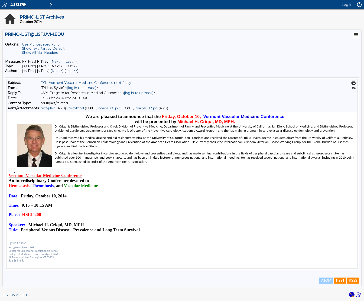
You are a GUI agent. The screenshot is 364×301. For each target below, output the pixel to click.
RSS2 (353, 280)
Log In (347, 5)
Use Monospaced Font (40, 44)
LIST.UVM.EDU (15, 295)
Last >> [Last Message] (71, 61)
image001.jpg (109, 108)
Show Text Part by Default (43, 48)
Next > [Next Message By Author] (57, 71)
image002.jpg (146, 108)
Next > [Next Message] (57, 61)
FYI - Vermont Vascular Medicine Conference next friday (86, 83)
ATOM (326, 280)
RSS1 (340, 280)
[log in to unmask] (82, 88)
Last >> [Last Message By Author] (71, 71)
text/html (76, 108)
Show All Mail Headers (40, 53)
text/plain (48, 108)
